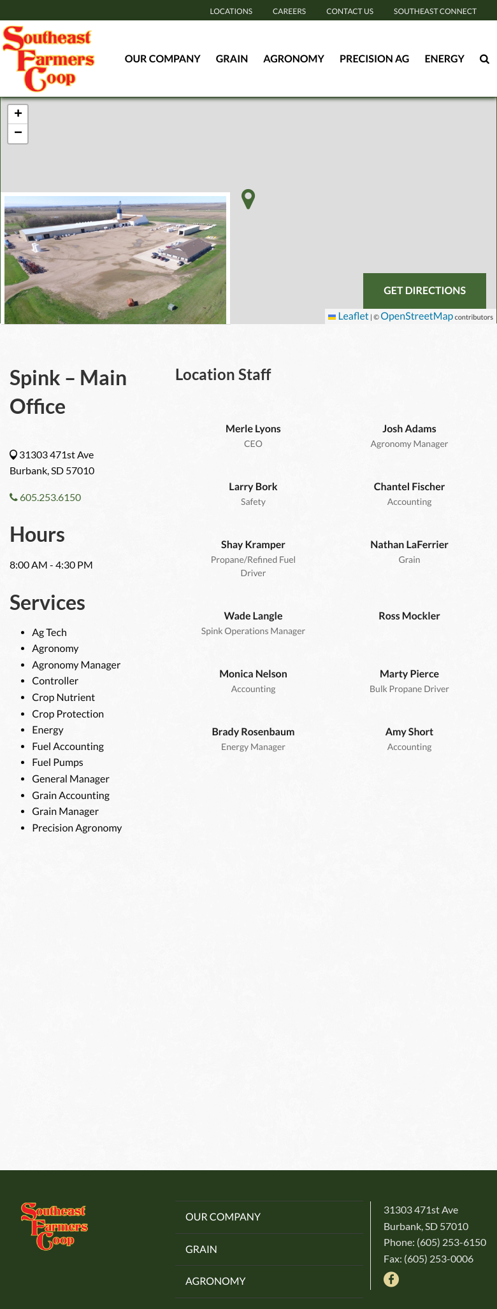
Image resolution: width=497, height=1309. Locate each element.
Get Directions (425, 291)
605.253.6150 (45, 497)
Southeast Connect (435, 11)
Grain (232, 58)
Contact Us (349, 11)
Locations (231, 11)
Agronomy (293, 58)
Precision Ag (375, 58)
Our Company (163, 58)
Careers (289, 11)
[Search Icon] (484, 58)
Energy (444, 58)
